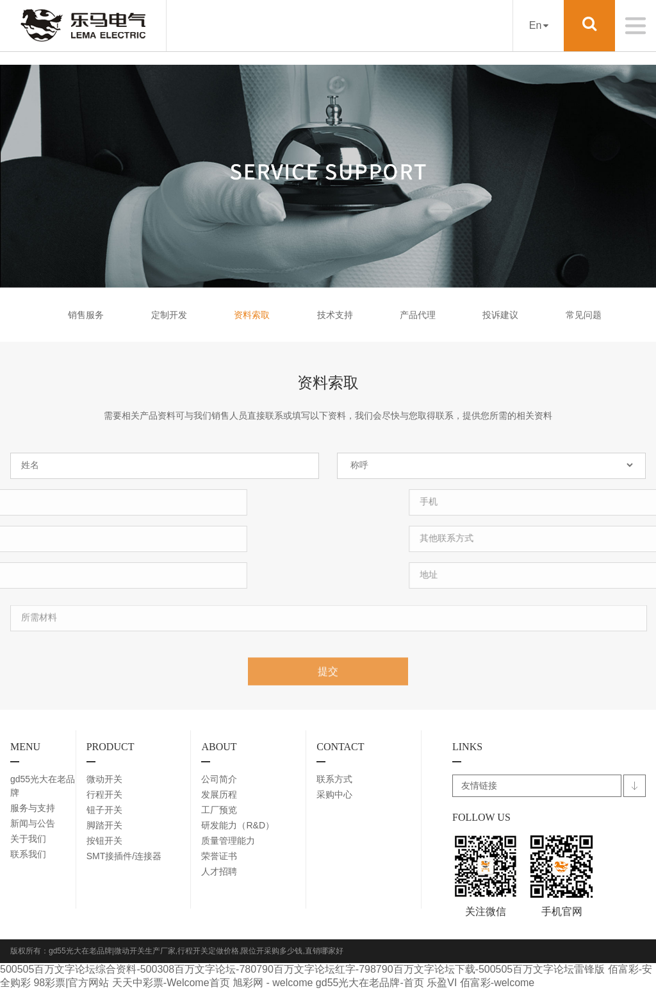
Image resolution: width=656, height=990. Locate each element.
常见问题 (584, 315)
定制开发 (169, 315)
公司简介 (219, 779)
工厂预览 (219, 810)
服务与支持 (32, 808)
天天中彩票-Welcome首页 (171, 982)
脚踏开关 (104, 825)
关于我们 (28, 839)
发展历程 (219, 794)
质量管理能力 (228, 840)
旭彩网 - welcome (273, 982)
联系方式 (334, 779)
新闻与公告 (32, 823)
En (538, 25)
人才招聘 (219, 871)
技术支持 (335, 315)
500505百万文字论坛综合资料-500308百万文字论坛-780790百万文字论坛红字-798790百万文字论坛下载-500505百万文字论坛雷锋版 (302, 969)
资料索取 (252, 315)
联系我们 (28, 854)
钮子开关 (104, 810)
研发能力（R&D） (237, 825)
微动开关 (104, 779)
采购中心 (334, 794)
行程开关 (104, 794)
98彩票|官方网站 (71, 982)
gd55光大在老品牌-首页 (370, 982)
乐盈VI (442, 982)
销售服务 (86, 315)
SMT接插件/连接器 (123, 856)
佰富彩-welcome (497, 982)
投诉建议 (500, 315)
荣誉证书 (219, 856)
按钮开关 (104, 840)
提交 (328, 678)
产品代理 (418, 315)
